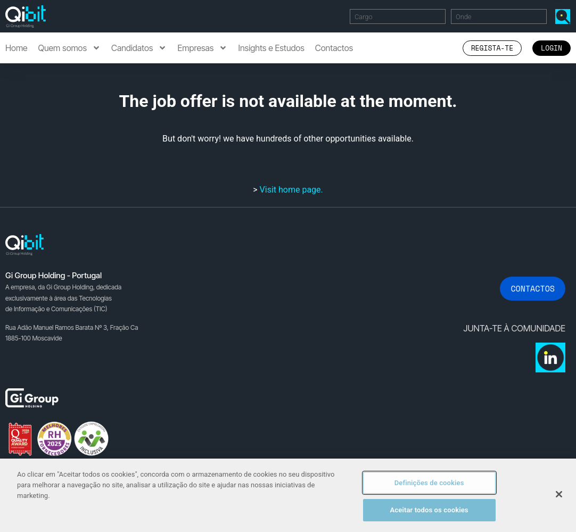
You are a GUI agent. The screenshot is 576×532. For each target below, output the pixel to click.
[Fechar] (559, 494)
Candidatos (139, 47)
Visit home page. (291, 190)
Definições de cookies (429, 483)
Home (16, 48)
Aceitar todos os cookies (429, 510)
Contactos (334, 48)
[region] (288, 495)
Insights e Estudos (271, 48)
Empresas (202, 47)
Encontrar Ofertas (564, 16)
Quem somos (69, 47)
